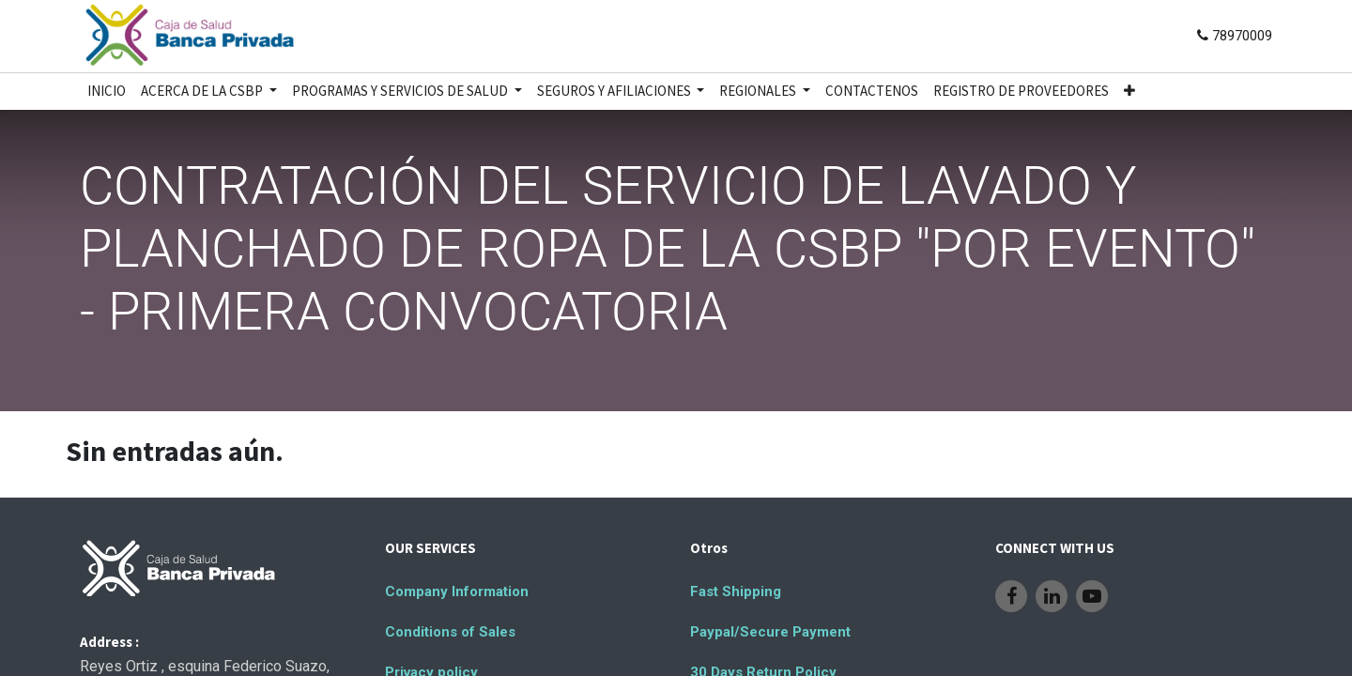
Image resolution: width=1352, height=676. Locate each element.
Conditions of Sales (450, 631)
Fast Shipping (735, 591)
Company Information (457, 591)
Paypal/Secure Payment (770, 631)
